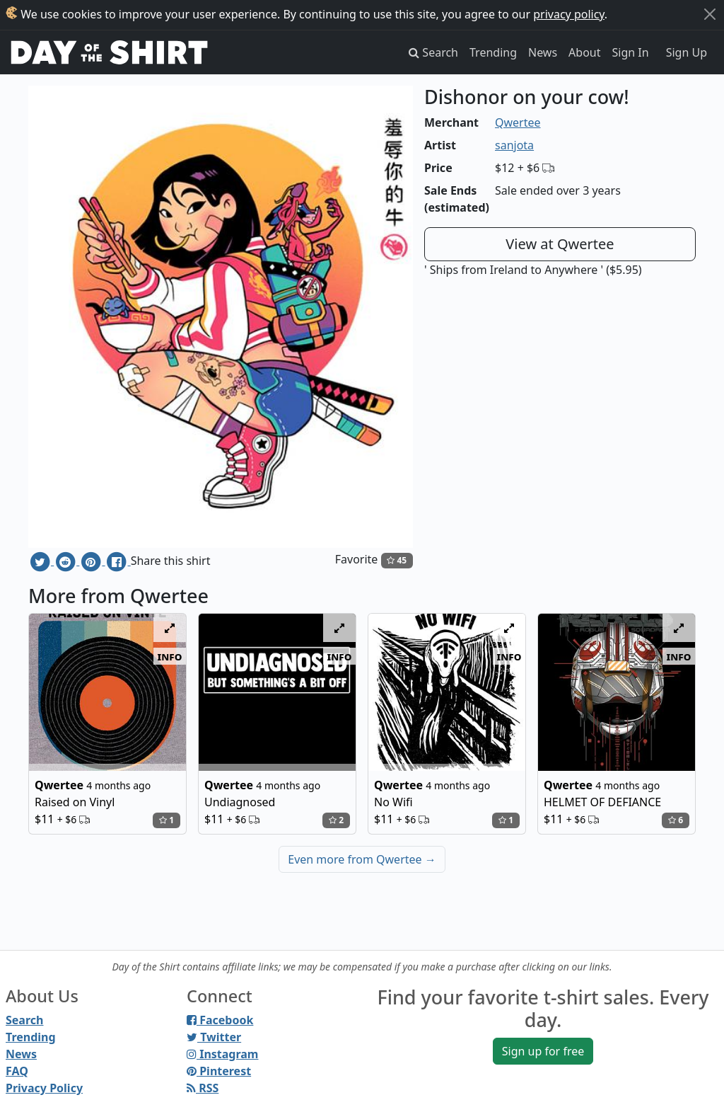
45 (397, 560)
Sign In (630, 52)
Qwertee (518, 122)
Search (24, 1020)
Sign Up (686, 52)
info (170, 656)
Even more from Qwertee (362, 859)
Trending (493, 52)
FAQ (17, 1071)
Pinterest (219, 1071)
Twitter (214, 1037)
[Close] (709, 14)
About (584, 52)
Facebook (220, 1020)
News (542, 52)
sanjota (514, 145)
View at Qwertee (560, 243)
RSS (202, 1088)
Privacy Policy (44, 1088)
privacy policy (569, 14)
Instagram (222, 1054)
